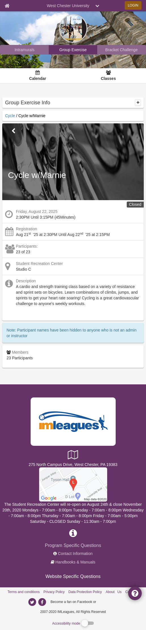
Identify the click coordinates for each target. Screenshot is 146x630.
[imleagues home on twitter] (32, 602)
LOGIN (133, 5)
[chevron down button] (97, 5)
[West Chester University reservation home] (73, 49)
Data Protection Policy (85, 592)
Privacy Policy (54, 592)
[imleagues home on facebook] (42, 602)
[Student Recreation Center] (73, 484)
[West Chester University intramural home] (24, 49)
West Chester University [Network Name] (68, 5)
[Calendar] (38, 76)
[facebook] (108, 601)
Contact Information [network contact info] (75, 553)
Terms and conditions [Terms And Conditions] (24, 592)
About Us (114, 592)
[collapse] (138, 103)
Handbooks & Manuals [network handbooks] (76, 562)
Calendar (37, 78)
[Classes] (108, 76)
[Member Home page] (7, 5)
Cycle (10, 115)
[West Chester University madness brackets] (121, 49)
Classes (108, 78)
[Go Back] (13, 131)
